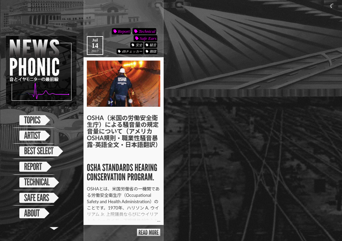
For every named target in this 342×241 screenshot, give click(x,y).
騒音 (153, 45)
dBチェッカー (132, 51)
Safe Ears (148, 38)
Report (124, 31)
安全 (139, 45)
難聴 (153, 51)
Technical (147, 31)
